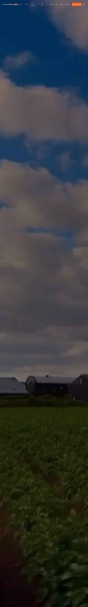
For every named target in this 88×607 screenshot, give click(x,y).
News (61, 4)
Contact (67, 4)
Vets (27, 4)
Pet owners (35, 4)
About (57, 4)
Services (20, 4)
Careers (52, 4)
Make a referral (76, 4)
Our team (44, 4)
